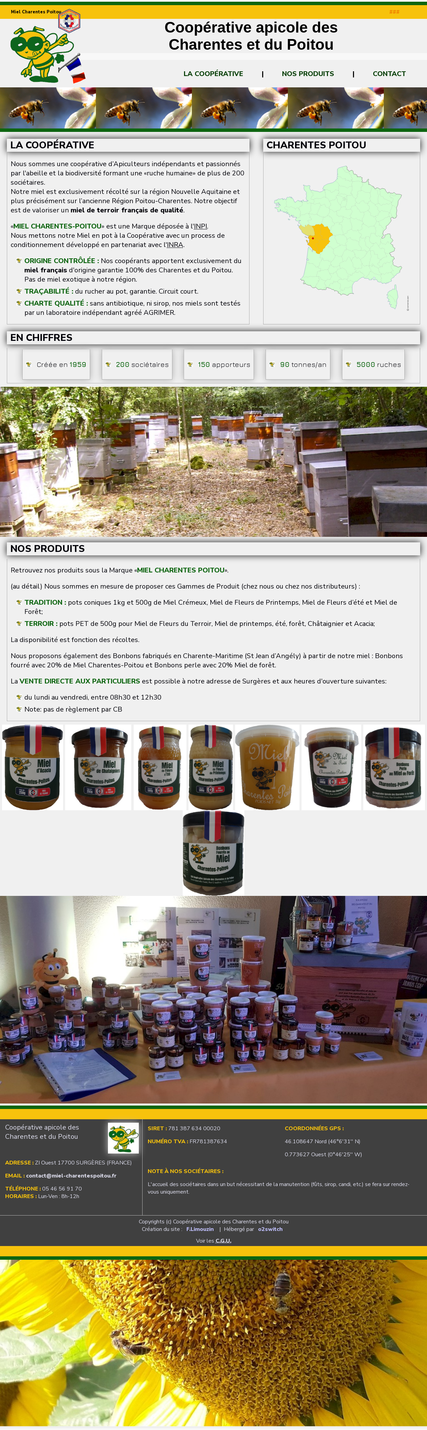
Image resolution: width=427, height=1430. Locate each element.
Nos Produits (308, 73)
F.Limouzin (200, 1229)
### (394, 12)
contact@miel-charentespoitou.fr (71, 1176)
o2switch (270, 1229)
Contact (389, 73)
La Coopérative (213, 73)
